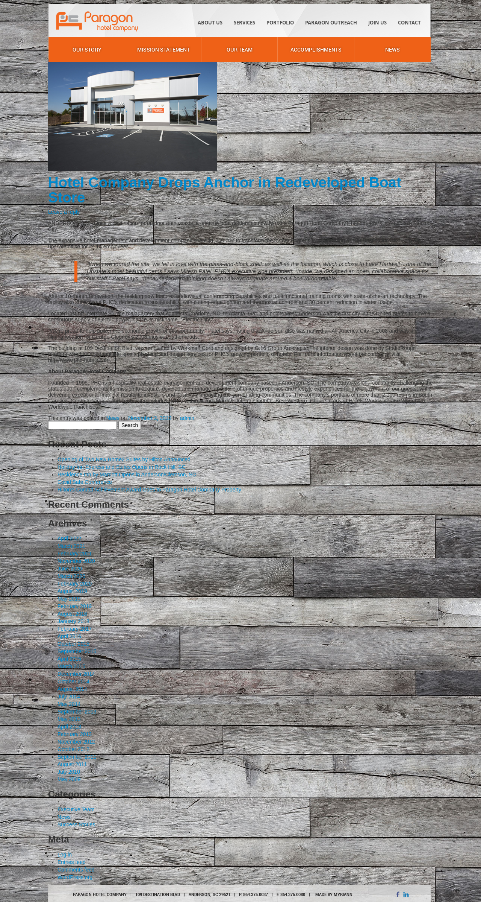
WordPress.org (74, 877)
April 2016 (69, 636)
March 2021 (71, 546)
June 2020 (69, 569)
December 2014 (76, 674)
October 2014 (73, 681)
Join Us (377, 22)
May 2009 (68, 779)
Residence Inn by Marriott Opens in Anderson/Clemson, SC (126, 475)
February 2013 (74, 734)
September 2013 (77, 712)
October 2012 (73, 749)
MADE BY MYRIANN (333, 894)
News (392, 49)
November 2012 (76, 742)
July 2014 (68, 697)
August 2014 (72, 689)
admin (187, 418)
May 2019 (68, 599)
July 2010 (68, 772)
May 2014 (68, 704)
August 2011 (72, 764)
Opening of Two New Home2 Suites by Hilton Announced (124, 459)
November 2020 (76, 561)
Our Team (240, 49)
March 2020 (71, 576)
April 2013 (69, 727)
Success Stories (76, 824)
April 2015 (69, 659)
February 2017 (74, 629)
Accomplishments (316, 49)
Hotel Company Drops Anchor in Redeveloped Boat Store (224, 189)
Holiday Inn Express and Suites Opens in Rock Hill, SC (121, 467)
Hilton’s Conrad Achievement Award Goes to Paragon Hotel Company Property (149, 490)
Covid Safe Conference (84, 482)
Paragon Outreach (331, 22)
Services (244, 22)
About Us (210, 22)
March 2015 (71, 666)
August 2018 (72, 614)
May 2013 (68, 719)
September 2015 (77, 651)
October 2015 (73, 644)
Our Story (87, 49)
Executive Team (76, 809)
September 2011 (77, 757)
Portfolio (280, 22)
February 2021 (74, 554)
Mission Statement (163, 49)
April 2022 (69, 538)
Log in (64, 855)
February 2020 (74, 584)
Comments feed (76, 870)
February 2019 (74, 606)
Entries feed (71, 862)
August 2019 (72, 591)
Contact (409, 22)
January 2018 (73, 621)
